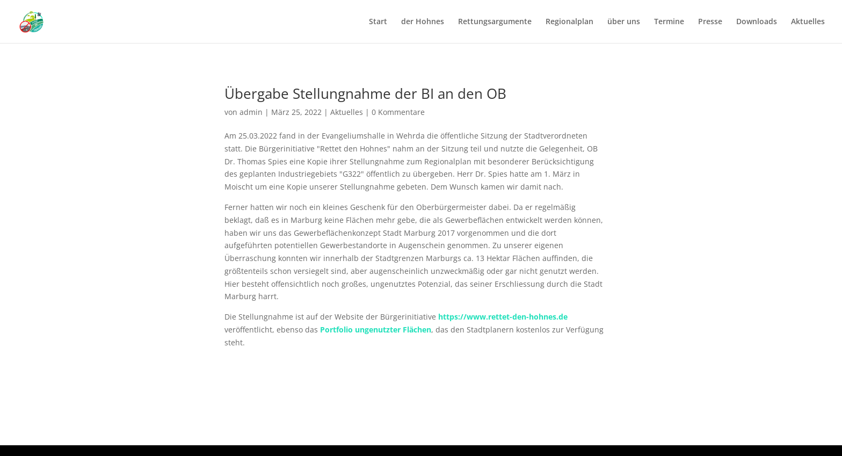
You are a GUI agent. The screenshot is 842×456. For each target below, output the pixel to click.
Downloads (756, 22)
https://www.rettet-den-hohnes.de (503, 317)
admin (251, 112)
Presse (710, 22)
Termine (669, 22)
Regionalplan (569, 22)
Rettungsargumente (495, 22)
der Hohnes (422, 22)
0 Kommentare (398, 112)
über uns (623, 22)
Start (378, 22)
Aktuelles (808, 22)
